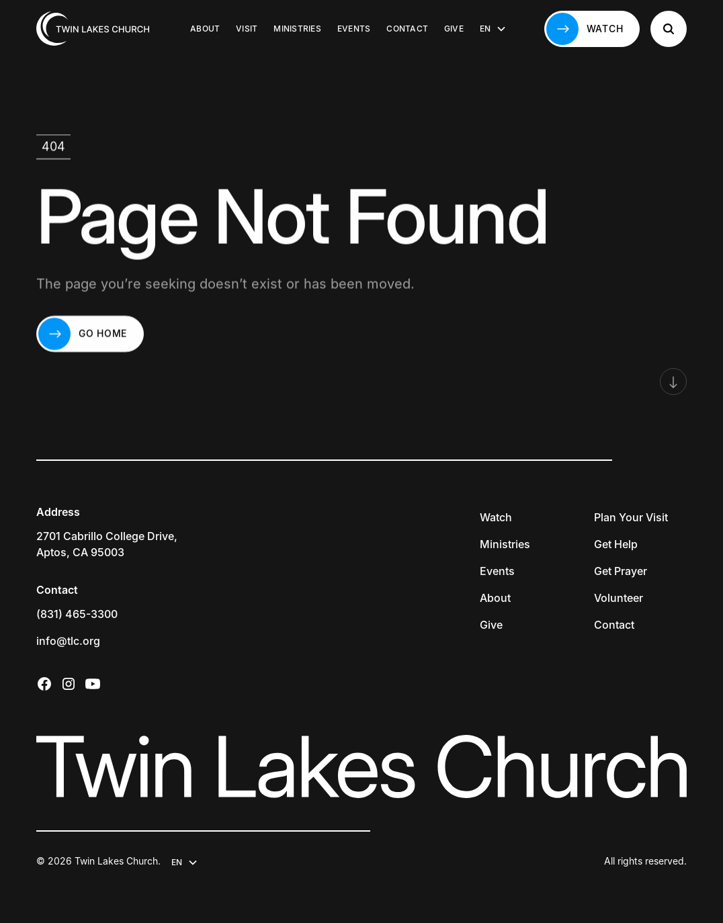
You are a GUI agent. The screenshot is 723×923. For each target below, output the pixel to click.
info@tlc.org (68, 641)
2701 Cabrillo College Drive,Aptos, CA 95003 (106, 544)
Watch (496, 517)
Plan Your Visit (631, 517)
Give (454, 29)
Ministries (297, 29)
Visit (246, 29)
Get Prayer (620, 571)
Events (353, 29)
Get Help (616, 544)
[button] (493, 29)
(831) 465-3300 (77, 614)
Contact (407, 29)
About (205, 29)
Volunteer (618, 598)
